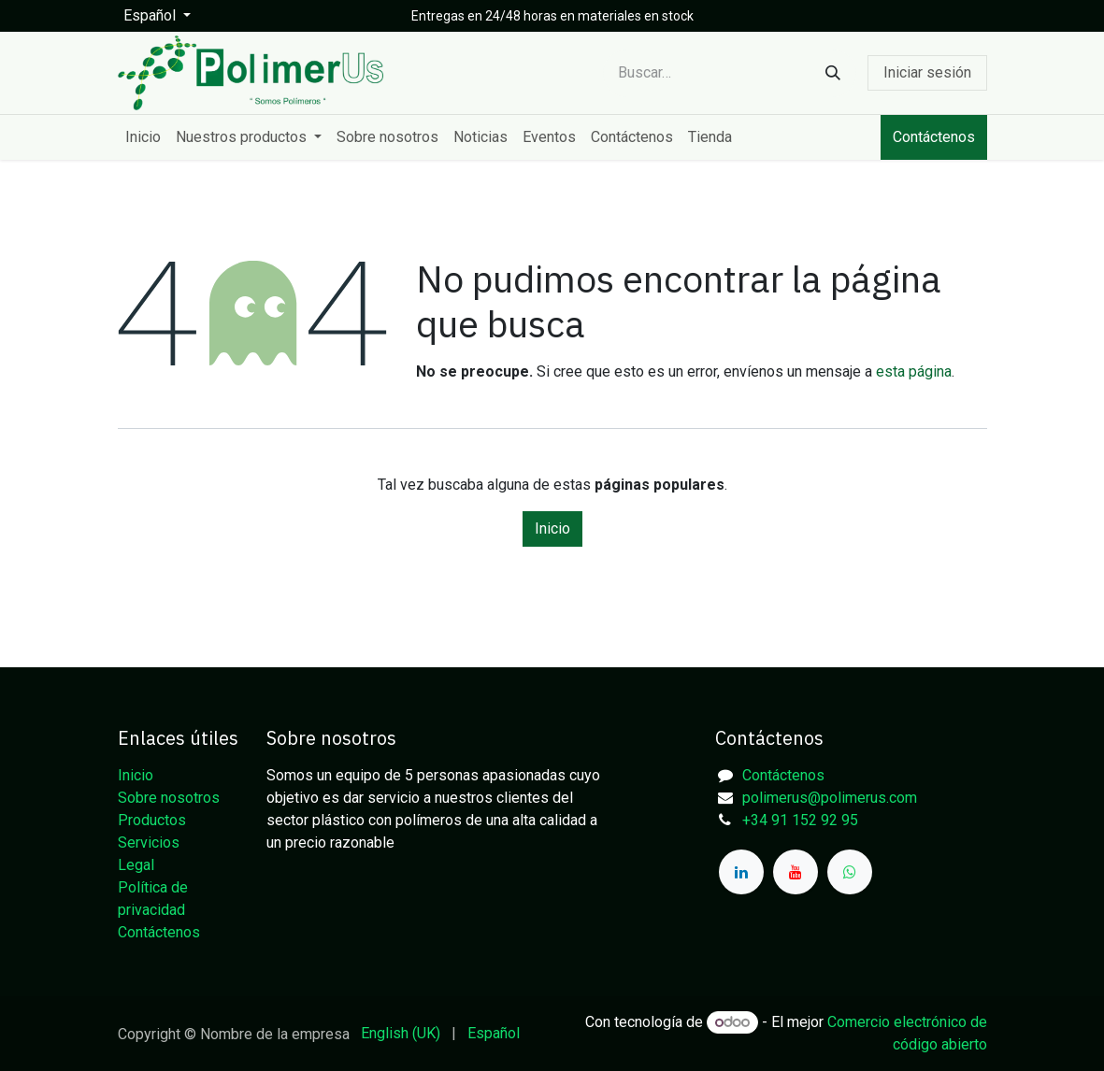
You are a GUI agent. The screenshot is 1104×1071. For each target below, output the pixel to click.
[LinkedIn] (741, 872)
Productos (152, 820)
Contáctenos (934, 137)
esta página (914, 371)
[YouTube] (795, 872)
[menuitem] (143, 137)
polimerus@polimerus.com (829, 798)
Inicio (552, 528)
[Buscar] (833, 73)
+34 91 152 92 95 (800, 820)
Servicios (148, 842)
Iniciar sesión (927, 72)
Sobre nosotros (169, 798)
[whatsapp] (849, 872)
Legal (136, 865)
